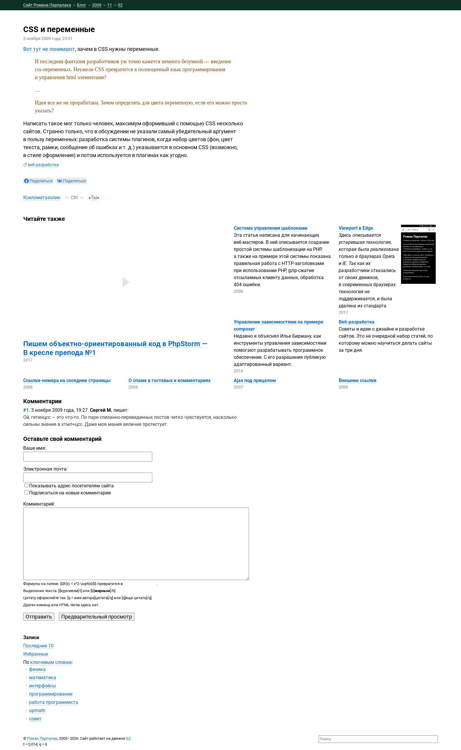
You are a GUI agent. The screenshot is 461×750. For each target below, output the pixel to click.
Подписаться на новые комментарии (67, 493)
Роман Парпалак (42, 738)
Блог (81, 5)
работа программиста (53, 702)
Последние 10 (38, 646)
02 (120, 5)
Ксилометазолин (41, 197)
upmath (37, 710)
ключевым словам (51, 662)
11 (109, 5)
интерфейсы (42, 686)
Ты (94, 197)
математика (42, 677)
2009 (96, 5)
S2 (128, 738)
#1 (26, 410)
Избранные (35, 654)
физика (37, 669)
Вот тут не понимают (49, 49)
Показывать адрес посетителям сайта (69, 486)
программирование (50, 694)
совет (35, 718)
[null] (38, 181)
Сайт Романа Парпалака (47, 5)
